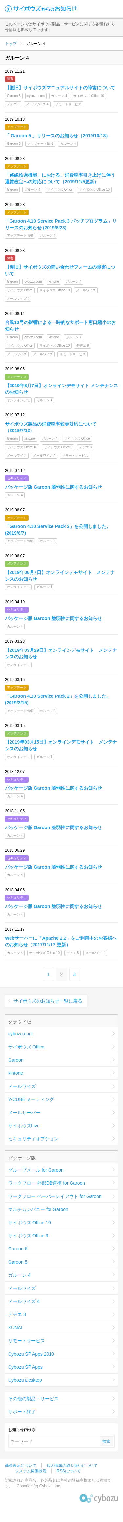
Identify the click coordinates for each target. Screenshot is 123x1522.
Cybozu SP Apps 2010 (31, 1354)
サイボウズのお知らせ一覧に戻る (47, 1001)
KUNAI (15, 1327)
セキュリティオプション (33, 1138)
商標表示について (20, 1465)
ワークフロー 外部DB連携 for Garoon (46, 1183)
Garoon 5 (17, 1262)
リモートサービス (26, 1340)
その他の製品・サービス (33, 1398)
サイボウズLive (24, 1125)
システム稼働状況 (31, 1471)
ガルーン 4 (19, 1275)
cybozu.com (20, 1033)
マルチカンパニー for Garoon (38, 1209)
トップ (11, 43)
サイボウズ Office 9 (28, 1235)
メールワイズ (22, 1086)
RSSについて (69, 1471)
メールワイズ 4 (24, 1301)
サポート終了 (22, 1411)
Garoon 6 (17, 1248)
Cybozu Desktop (25, 1380)
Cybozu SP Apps (25, 1367)
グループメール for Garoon (36, 1170)
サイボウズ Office (26, 1046)
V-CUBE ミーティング (31, 1099)
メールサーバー (24, 1112)
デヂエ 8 (17, 1314)
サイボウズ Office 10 (29, 1222)
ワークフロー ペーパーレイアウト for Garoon (55, 1196)
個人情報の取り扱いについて (72, 1465)
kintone (15, 1073)
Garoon (16, 1060)
